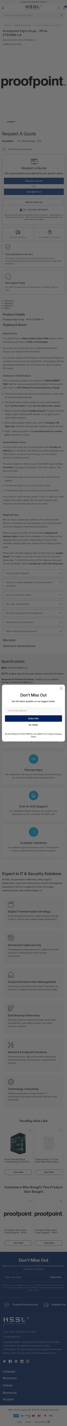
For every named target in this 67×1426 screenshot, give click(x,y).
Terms (51, 734)
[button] (61, 688)
